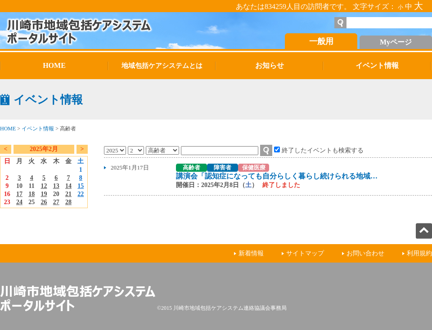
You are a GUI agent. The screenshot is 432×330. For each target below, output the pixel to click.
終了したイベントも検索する (323, 150)
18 (31, 194)
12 (43, 186)
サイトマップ (305, 253)
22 (80, 194)
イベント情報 (38, 128)
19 (43, 194)
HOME (8, 128)
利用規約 (419, 253)
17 (19, 194)
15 (80, 186)
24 (19, 202)
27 (56, 202)
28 (68, 202)
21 (68, 194)
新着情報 (251, 253)
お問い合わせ (365, 253)
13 (56, 186)
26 (43, 202)
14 (68, 186)
